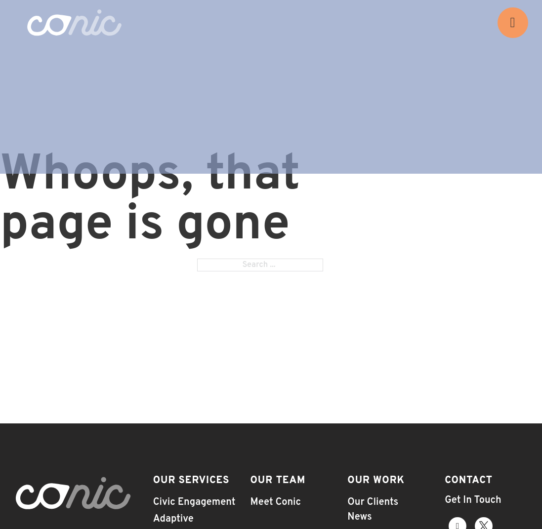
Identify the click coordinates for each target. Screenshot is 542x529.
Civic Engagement (194, 502)
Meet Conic (275, 502)
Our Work (376, 480)
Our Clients (372, 502)
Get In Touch (473, 500)
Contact (469, 480)
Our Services (191, 480)
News (359, 517)
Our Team (277, 480)
